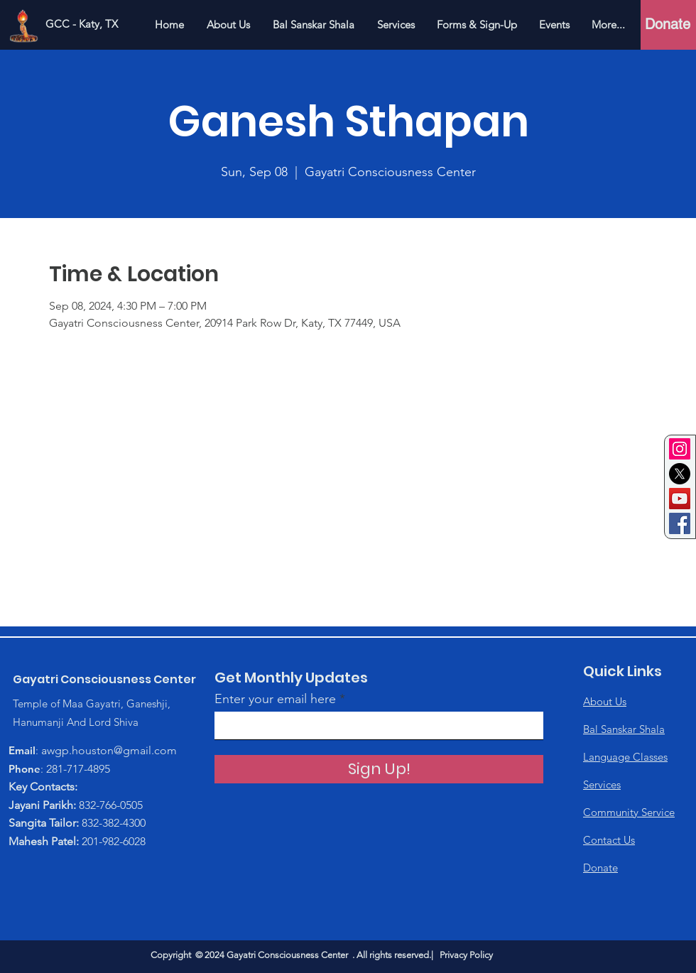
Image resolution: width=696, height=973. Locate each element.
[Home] (23, 24)
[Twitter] (679, 473)
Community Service (629, 812)
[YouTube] (679, 498)
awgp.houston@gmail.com (109, 750)
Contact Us (609, 840)
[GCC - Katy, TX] (82, 23)
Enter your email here (275, 698)
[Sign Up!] (378, 769)
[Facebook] (679, 523)
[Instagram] (679, 449)
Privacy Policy (466, 955)
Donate (600, 867)
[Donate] (667, 24)
